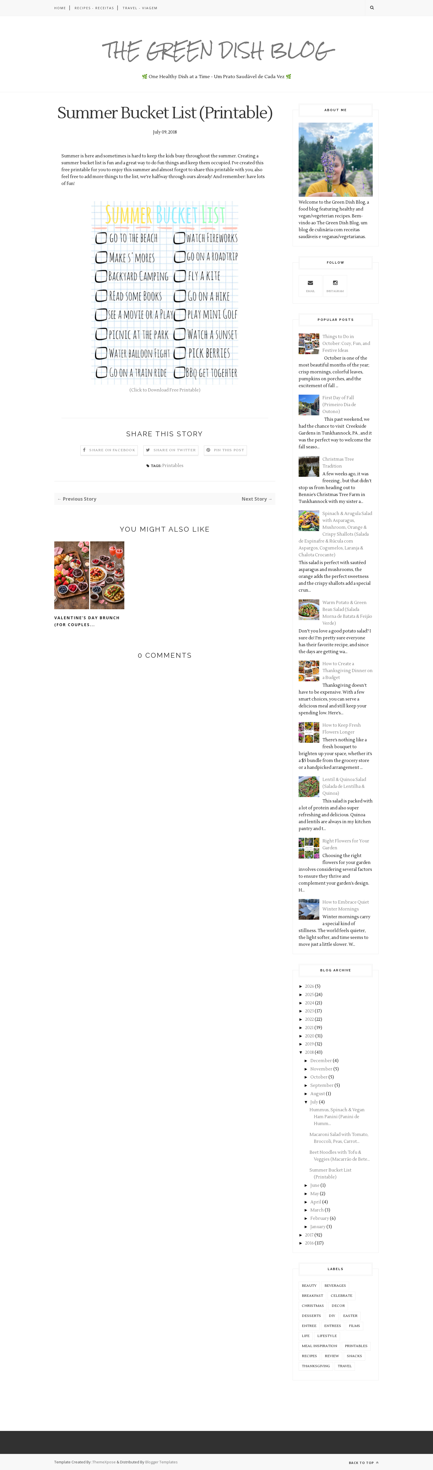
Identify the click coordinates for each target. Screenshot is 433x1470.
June (315, 1185)
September (322, 1085)
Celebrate (341, 1296)
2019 (309, 1044)
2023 (309, 1011)
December (321, 1061)
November (321, 1069)
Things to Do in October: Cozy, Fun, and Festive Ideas (346, 343)
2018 (309, 1052)
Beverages (335, 1286)
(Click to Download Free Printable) (164, 409)
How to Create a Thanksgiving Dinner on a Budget (347, 670)
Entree (309, 1326)
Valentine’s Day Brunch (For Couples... (87, 640)
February (319, 1218)
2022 (309, 1019)
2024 (309, 1003)
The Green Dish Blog (216, 50)
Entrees (332, 1326)
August (317, 1094)
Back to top (364, 1463)
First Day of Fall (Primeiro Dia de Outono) (339, 404)
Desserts (311, 1316)
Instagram (335, 285)
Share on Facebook (112, 470)
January (318, 1227)
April (315, 1202)
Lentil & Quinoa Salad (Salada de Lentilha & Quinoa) (344, 786)
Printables (172, 485)
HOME (60, 8)
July (314, 1102)
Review (332, 1356)
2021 (309, 1028)
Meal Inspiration (319, 1346)
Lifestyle (327, 1336)
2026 (309, 986)
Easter (350, 1316)
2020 (309, 1036)
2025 (309, 995)
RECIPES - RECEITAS (94, 8)
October (319, 1077)
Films (354, 1326)
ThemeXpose (104, 1462)
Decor (338, 1306)
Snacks (354, 1356)
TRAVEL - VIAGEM (140, 8)
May (314, 1194)
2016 (309, 1243)
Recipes (309, 1356)
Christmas (313, 1306)
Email (310, 285)
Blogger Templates (161, 1462)
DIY (332, 1316)
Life (306, 1336)
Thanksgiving (316, 1366)
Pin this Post (229, 470)
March (317, 1210)
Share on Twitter (175, 470)
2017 (309, 1235)
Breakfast (312, 1296)
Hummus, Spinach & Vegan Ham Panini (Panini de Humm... (337, 1116)
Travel (345, 1366)
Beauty (309, 1286)
